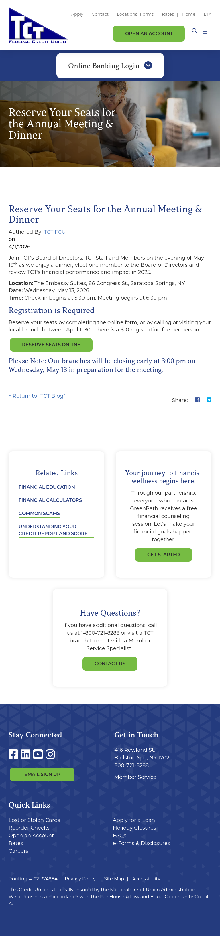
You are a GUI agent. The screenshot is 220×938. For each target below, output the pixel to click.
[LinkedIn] (27, 756)
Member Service (135, 779)
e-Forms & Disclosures (141, 845)
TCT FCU (55, 234)
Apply (77, 14)
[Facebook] (15, 756)
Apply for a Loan (134, 822)
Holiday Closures (134, 830)
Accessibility (146, 881)
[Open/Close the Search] (192, 33)
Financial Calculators (50, 502)
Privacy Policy (80, 881)
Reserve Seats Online (51, 346)
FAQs (119, 837)
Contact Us (110, 665)
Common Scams (39, 515)
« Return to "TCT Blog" (37, 398)
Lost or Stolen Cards (34, 822)
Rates (168, 14)
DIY (207, 14)
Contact (100, 14)
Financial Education (47, 489)
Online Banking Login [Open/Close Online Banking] (110, 67)
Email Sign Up (42, 776)
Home (188, 14)
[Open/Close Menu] (205, 33)
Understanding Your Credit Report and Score (53, 532)
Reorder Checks (29, 830)
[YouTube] (39, 756)
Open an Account (149, 33)
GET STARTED (163, 556)
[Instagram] (50, 756)
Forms (147, 14)
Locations (127, 14)
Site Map (114, 881)
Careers (18, 853)
